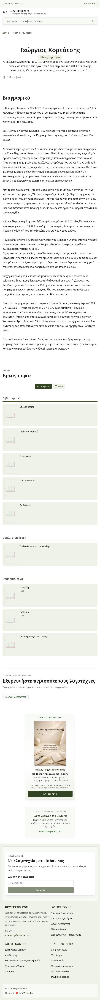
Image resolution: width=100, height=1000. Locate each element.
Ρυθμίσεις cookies (60, 977)
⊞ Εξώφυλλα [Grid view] (43, 386)
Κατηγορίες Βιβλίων (15, 949)
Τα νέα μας (57, 955)
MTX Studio (27, 993)
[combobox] (48, 21)
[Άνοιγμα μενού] (94, 12)
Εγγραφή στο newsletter (21, 876)
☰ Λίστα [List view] (59, 386)
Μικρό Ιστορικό (59, 949)
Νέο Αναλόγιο (58, 929)
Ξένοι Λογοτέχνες (60, 923)
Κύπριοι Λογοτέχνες (61, 918)
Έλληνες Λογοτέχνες (62, 912)
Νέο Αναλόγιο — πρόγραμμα (66, 934)
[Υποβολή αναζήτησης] (93, 21)
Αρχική (6, 32)
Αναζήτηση (11, 955)
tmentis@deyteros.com (17, 935)
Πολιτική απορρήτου (62, 965)
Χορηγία (9, 971)
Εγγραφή (41, 889)
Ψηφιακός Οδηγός (14, 965)
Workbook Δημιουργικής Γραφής (22, 960)
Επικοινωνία (89, 3)
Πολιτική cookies (60, 971)
